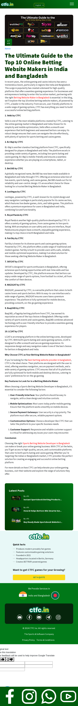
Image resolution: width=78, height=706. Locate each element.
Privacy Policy (28, 640)
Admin (8, 48)
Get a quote (39, 577)
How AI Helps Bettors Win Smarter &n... (43, 510)
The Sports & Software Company (39, 634)
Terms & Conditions (45, 640)
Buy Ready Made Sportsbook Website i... (43, 522)
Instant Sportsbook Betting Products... (43, 499)
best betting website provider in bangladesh (49, 359)
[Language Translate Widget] (39, 5)
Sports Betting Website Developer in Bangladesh (46, 443)
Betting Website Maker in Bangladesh (32, 97)
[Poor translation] (9, 659)
